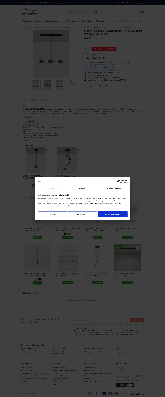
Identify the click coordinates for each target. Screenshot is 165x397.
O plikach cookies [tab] (114, 188)
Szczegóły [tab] (82, 188)
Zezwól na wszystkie (112, 214)
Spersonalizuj (82, 214)
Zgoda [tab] (51, 188)
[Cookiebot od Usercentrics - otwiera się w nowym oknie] (118, 181)
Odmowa (52, 214)
